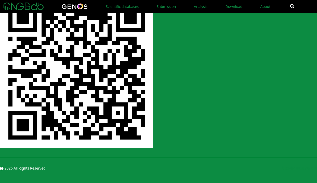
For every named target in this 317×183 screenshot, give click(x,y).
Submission (166, 6)
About (265, 6)
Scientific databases (122, 6)
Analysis (200, 6)
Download (233, 6)
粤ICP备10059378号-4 (299, 168)
